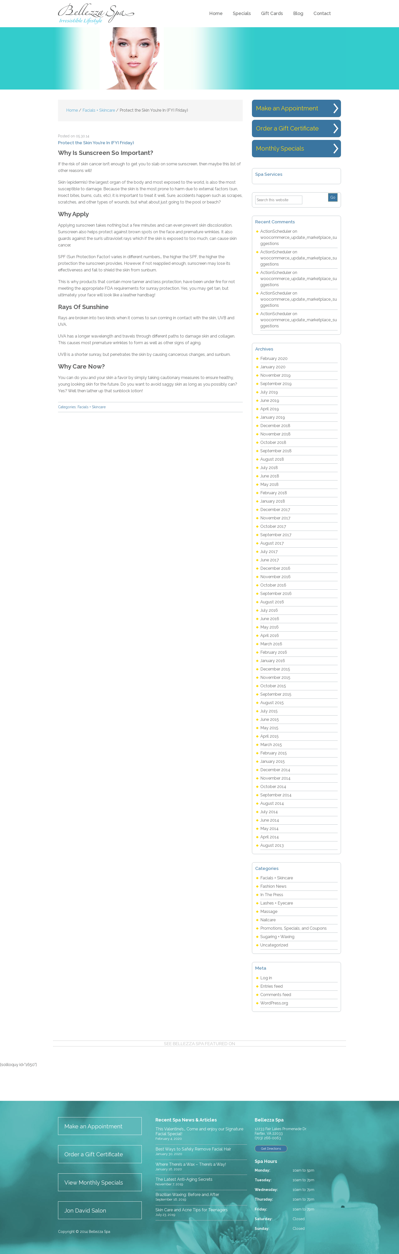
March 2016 (271, 643)
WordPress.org (274, 1003)
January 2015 (272, 761)
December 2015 (275, 669)
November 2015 (275, 677)
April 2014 (269, 837)
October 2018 (273, 442)
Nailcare (268, 919)
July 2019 (269, 392)
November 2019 (275, 375)
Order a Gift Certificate (287, 128)
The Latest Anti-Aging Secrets (183, 1179)
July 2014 (269, 811)
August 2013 (272, 845)
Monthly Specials (280, 148)
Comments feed (275, 994)
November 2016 (275, 576)
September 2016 (276, 593)
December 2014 (275, 769)
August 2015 (272, 702)
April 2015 (269, 736)
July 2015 (269, 711)
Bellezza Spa (97, 14)
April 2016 (269, 635)
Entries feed (271, 986)
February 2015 (273, 753)
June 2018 (269, 476)
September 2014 (276, 795)
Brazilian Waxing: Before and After (187, 1194)
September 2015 (275, 694)
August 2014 (272, 803)
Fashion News (273, 886)
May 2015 (269, 727)
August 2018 (272, 459)
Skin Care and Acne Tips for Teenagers (191, 1209)
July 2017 (269, 551)
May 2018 (269, 484)
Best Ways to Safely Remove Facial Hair (193, 1149)
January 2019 (272, 417)
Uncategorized (274, 945)
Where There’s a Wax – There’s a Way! (190, 1164)
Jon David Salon (85, 1210)
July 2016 (269, 610)
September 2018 (276, 450)
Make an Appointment (287, 108)
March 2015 (271, 744)
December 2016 (275, 568)
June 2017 (269, 560)
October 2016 (273, 585)
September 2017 (275, 534)
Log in (266, 977)
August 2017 (272, 543)
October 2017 (273, 526)
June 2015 (269, 719)
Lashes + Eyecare (276, 903)
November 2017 (275, 518)
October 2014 (273, 786)
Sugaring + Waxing (277, 936)
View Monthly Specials (93, 1182)
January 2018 (272, 501)
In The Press (271, 894)
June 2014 (269, 820)
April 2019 (269, 408)
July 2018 (269, 467)
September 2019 (276, 383)
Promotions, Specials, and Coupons (293, 928)
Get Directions (272, 1149)
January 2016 (272, 660)
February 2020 (274, 358)
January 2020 (273, 366)
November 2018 (275, 434)
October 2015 (273, 685)
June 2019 (269, 400)
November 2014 (275, 778)
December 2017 (275, 509)
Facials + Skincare (92, 407)
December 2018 (275, 425)
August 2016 (272, 602)
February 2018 (273, 492)
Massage (268, 911)
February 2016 (273, 652)
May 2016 (269, 627)
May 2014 (269, 828)
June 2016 (269, 618)
